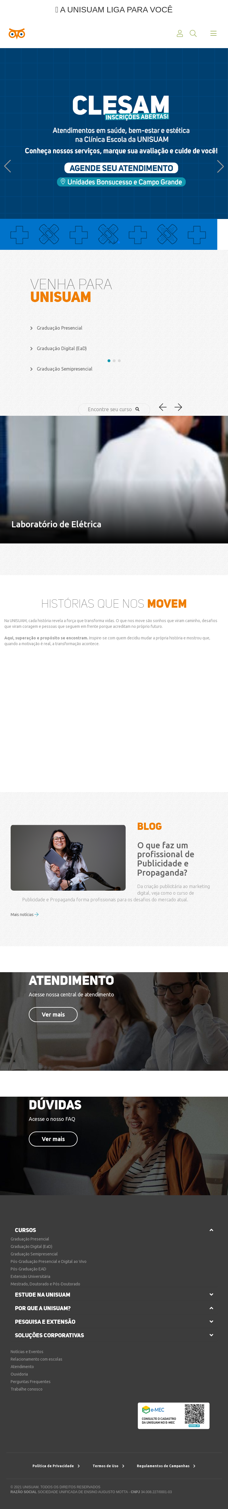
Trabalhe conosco (27, 1389)
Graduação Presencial (30, 1239)
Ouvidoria (19, 1374)
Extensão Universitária (30, 1276)
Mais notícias (25, 914)
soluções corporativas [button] (49, 1335)
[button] (7, 166)
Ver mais (53, 1014)
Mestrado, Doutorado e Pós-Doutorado (45, 1284)
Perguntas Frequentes (31, 1381)
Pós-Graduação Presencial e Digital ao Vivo (49, 1261)
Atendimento (22, 1366)
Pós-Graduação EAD (28, 1269)
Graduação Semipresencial (34, 1254)
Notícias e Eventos (27, 1351)
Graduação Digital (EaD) (31, 1246)
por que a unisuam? (43, 1308)
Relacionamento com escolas (36, 1359)
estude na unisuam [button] (42, 1294)
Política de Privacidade (56, 1466)
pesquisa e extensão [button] (45, 1322)
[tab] (114, 1230)
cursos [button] (25, 1230)
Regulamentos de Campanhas (166, 1466)
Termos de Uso (108, 1466)
